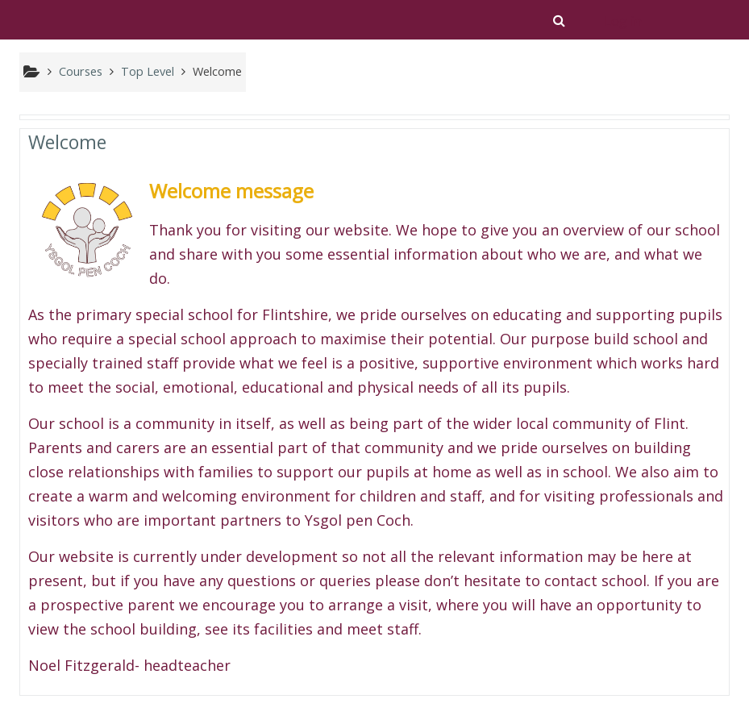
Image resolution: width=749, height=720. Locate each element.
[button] (559, 20)
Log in (623, 21)
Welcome (67, 142)
